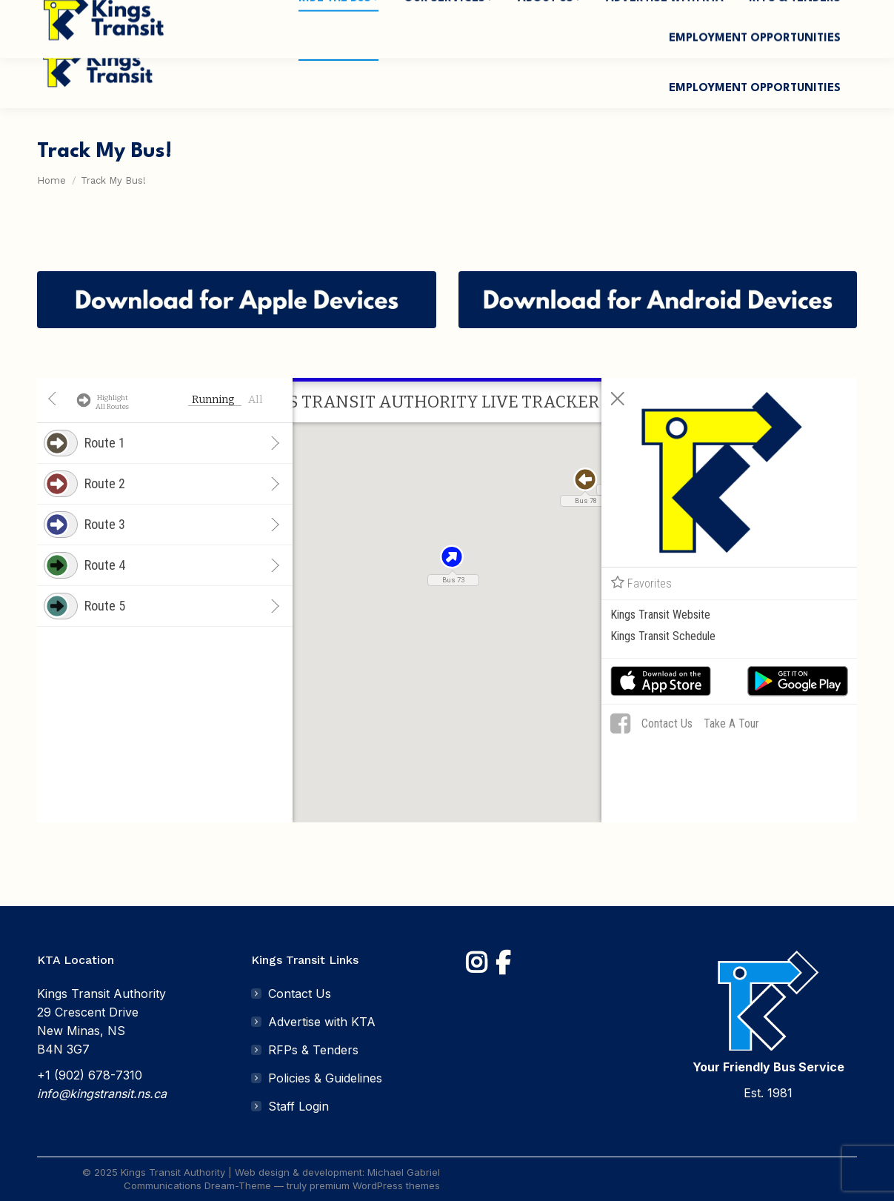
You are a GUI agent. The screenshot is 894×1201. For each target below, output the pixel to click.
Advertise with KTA (322, 1021)
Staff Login (298, 1106)
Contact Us (299, 993)
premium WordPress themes (375, 1185)
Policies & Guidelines (325, 1078)
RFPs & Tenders (313, 1049)
